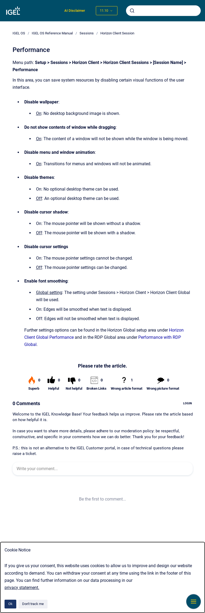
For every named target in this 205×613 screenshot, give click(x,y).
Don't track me (33, 604)
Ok (10, 604)
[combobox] (163, 11)
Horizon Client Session (117, 33)
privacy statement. (22, 587)
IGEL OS (19, 33)
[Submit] (132, 10)
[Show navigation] (193, 601)
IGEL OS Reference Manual (52, 33)
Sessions (87, 33)
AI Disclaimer (74, 11)
